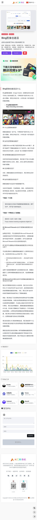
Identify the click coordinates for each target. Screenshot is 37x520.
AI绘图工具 (7, 47)
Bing (3, 49)
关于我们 (8, 471)
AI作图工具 (20, 45)
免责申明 (15, 471)
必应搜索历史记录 (16, 258)
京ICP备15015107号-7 (22, 498)
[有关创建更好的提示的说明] (18, 218)
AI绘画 (14, 47)
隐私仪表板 (21, 262)
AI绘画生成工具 (29, 47)
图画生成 (11, 34)
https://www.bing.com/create (14, 106)
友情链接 (28, 471)
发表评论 (30, 435)
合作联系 (21, 471)
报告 (28, 313)
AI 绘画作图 (4, 34)
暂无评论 (7, 408)
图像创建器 (9, 49)
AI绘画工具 (20, 47)
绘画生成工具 (17, 49)
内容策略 (14, 330)
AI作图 (13, 45)
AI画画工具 (28, 45)
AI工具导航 (14, 498)
